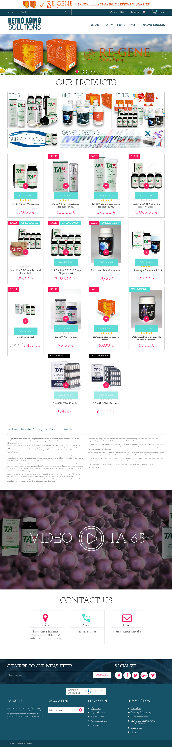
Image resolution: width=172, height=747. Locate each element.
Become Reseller (153, 25)
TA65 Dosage (137, 728)
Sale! (53, 156)
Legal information (139, 717)
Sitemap (135, 732)
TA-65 (106, 25)
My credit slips (98, 712)
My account (98, 701)
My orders (96, 708)
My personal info (99, 721)
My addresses (97, 717)
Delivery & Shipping (141, 712)
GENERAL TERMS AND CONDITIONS (143, 722)
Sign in (13, 12)
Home (95, 25)
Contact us (136, 708)
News (121, 25)
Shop (132, 25)
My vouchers (97, 725)
